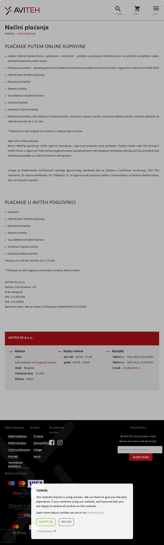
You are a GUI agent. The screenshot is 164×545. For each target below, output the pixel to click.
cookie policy (96, 512)
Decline (66, 522)
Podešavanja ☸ (46, 531)
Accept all (46, 522)
